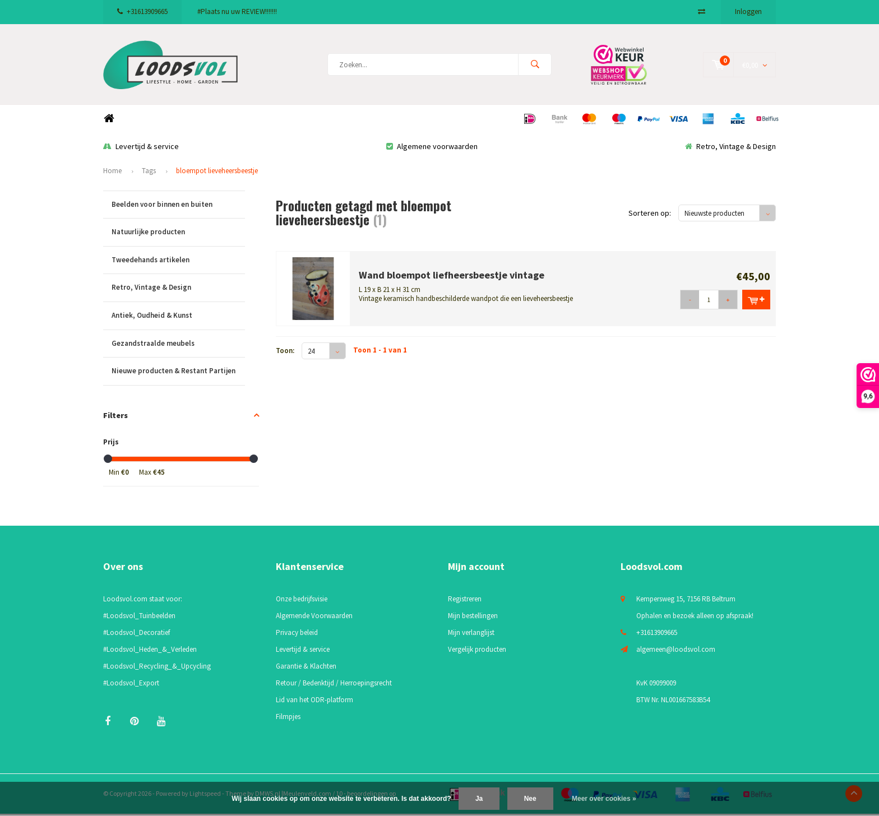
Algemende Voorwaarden (314, 618)
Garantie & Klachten (306, 669)
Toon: (285, 353)
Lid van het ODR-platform (314, 702)
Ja (479, 799)
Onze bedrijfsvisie (301, 601)
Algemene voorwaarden (432, 148)
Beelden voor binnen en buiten (178, 207)
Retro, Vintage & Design (730, 148)
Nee (530, 799)
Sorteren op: (649, 216)
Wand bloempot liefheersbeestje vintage (451, 277)
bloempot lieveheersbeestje (217, 173)
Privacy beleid (297, 635)
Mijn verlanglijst (471, 635)
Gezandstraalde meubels (178, 346)
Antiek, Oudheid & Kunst (178, 318)
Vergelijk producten (477, 652)
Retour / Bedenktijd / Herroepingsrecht (334, 685)
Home (109, 121)
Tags (149, 173)
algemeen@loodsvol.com (675, 652)
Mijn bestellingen (473, 618)
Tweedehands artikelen (178, 262)
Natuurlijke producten (178, 235)
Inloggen (748, 11)
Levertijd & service (141, 148)
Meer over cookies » (604, 799)
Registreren (465, 601)
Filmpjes (288, 719)
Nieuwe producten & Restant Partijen (178, 374)
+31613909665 (142, 11)
